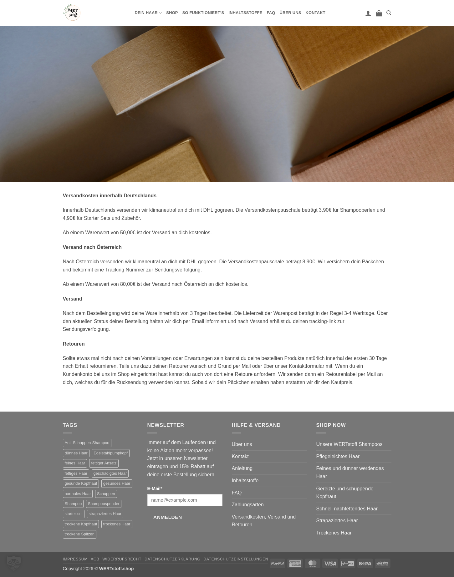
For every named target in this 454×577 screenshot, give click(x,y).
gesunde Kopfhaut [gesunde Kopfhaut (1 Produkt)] (81, 483)
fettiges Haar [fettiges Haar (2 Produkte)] (76, 473)
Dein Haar (148, 13)
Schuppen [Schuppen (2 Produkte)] (106, 493)
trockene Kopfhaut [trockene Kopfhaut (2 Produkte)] (81, 524)
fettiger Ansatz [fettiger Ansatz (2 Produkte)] (103, 463)
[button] (368, 13)
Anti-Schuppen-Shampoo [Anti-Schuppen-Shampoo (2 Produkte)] (87, 442)
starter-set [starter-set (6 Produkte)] (74, 513)
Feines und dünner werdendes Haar (350, 472)
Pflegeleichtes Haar (338, 456)
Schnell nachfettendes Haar (347, 508)
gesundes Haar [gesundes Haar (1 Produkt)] (116, 483)
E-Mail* (154, 488)
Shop (172, 12)
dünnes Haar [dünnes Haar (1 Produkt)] (76, 453)
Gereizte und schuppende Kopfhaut (345, 492)
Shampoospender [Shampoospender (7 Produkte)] (104, 503)
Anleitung (242, 468)
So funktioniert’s (203, 12)
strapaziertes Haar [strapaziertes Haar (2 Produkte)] (105, 513)
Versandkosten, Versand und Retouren (264, 521)
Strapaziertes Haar (337, 520)
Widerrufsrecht (121, 559)
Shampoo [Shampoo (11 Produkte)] (73, 503)
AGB (95, 559)
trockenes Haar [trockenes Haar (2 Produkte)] (116, 524)
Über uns (290, 12)
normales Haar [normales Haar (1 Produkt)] (78, 493)
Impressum (75, 559)
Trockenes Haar (334, 532)
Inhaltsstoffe (245, 12)
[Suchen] (388, 13)
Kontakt (315, 12)
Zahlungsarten (248, 504)
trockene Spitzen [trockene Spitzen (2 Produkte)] (79, 534)
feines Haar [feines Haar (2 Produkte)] (75, 463)
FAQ (271, 12)
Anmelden (167, 517)
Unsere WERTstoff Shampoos (349, 444)
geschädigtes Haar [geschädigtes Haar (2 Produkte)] (110, 473)
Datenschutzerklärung (173, 559)
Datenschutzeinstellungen (235, 559)
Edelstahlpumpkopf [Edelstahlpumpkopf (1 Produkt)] (111, 453)
